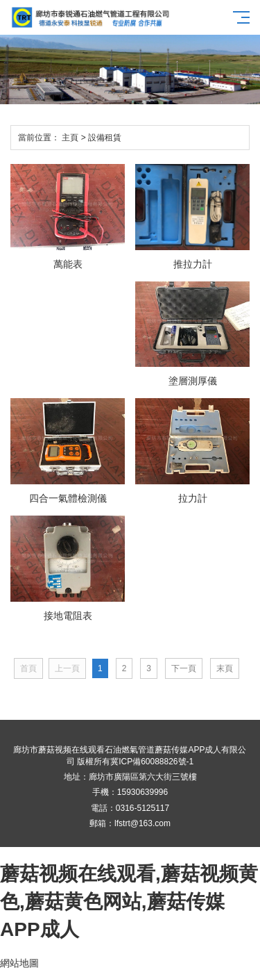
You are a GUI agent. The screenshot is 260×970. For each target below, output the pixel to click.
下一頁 (183, 668)
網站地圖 (19, 963)
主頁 (70, 137)
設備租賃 (104, 137)
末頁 (224, 668)
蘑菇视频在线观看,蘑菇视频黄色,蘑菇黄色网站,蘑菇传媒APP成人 (129, 901)
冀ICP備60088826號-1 (151, 761)
